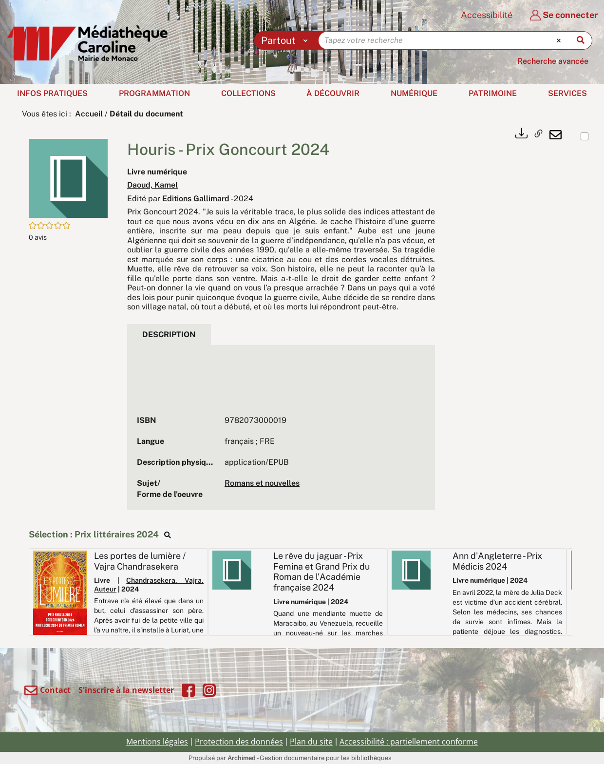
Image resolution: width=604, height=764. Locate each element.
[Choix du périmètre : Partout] (286, 40)
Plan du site (311, 741)
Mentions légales (157, 741)
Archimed (241, 758)
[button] (68, 177)
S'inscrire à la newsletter (126, 690)
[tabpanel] (281, 432)
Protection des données (239, 741)
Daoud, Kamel (152, 185)
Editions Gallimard (195, 198)
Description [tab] (169, 334)
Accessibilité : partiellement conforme (409, 741)
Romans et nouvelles (262, 483)
